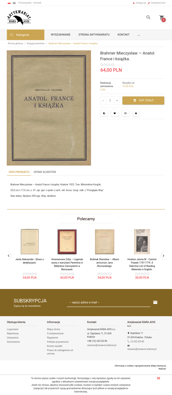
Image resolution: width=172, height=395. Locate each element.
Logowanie (12, 329)
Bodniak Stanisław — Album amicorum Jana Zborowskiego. (104, 262)
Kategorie (19, 35)
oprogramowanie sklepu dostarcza (150, 366)
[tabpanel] (86, 192)
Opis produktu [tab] (19, 172)
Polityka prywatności (58, 341)
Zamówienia (13, 341)
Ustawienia (12, 337)
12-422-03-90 (135, 341)
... (139, 34)
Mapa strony (53, 329)
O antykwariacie (55, 333)
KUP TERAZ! (143, 100)
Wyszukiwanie (61, 34)
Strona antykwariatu (94, 34)
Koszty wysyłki (54, 346)
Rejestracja (12, 333)
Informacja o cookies (124, 366)
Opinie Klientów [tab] (45, 172)
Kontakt (124, 34)
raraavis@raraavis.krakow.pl (101, 345)
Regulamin (52, 337)
